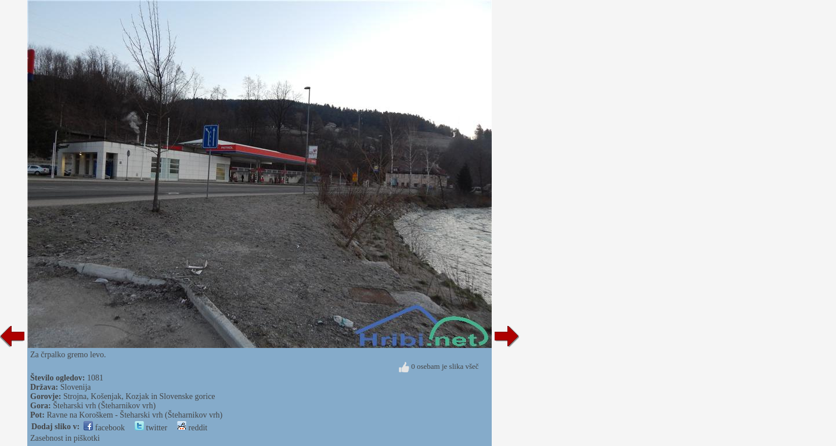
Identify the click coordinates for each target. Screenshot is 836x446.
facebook (104, 427)
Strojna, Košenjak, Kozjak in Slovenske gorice (139, 396)
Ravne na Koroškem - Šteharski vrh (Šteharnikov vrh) (134, 415)
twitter (151, 427)
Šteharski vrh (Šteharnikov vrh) (104, 405)
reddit (192, 427)
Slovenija (75, 387)
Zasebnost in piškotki (65, 438)
